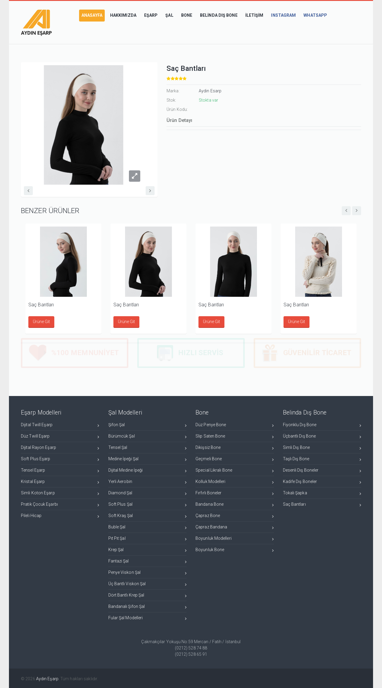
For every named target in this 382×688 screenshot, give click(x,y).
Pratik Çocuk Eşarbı (60, 504)
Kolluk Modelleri (234, 481)
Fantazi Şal (147, 561)
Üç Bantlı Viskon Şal (147, 584)
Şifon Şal (147, 425)
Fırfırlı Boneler (234, 493)
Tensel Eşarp (60, 470)
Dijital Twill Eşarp (60, 425)
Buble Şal (147, 527)
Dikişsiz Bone (234, 447)
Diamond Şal (147, 493)
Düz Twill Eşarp (60, 436)
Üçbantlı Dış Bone (322, 436)
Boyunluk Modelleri (234, 538)
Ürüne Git (41, 321)
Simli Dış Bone (322, 447)
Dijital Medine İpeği (147, 470)
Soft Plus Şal (147, 504)
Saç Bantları (41, 305)
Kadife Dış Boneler (322, 481)
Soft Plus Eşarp (60, 459)
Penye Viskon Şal (147, 572)
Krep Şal (147, 550)
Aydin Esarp (210, 90)
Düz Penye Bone (234, 425)
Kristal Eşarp (60, 481)
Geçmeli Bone (234, 459)
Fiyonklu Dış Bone (322, 425)
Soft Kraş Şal (147, 516)
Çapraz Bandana (234, 527)
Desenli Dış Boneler (322, 470)
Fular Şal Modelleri (147, 618)
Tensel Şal (147, 447)
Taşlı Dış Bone (322, 459)
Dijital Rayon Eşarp (60, 447)
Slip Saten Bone (234, 436)
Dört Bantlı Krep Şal (147, 595)
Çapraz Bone (234, 516)
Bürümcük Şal (147, 436)
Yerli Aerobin (147, 481)
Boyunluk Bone (234, 550)
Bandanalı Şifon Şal (147, 606)
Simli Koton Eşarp (60, 493)
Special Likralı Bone (234, 470)
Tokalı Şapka (322, 493)
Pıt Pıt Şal (147, 538)
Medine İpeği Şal (147, 459)
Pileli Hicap (60, 516)
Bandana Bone (234, 504)
